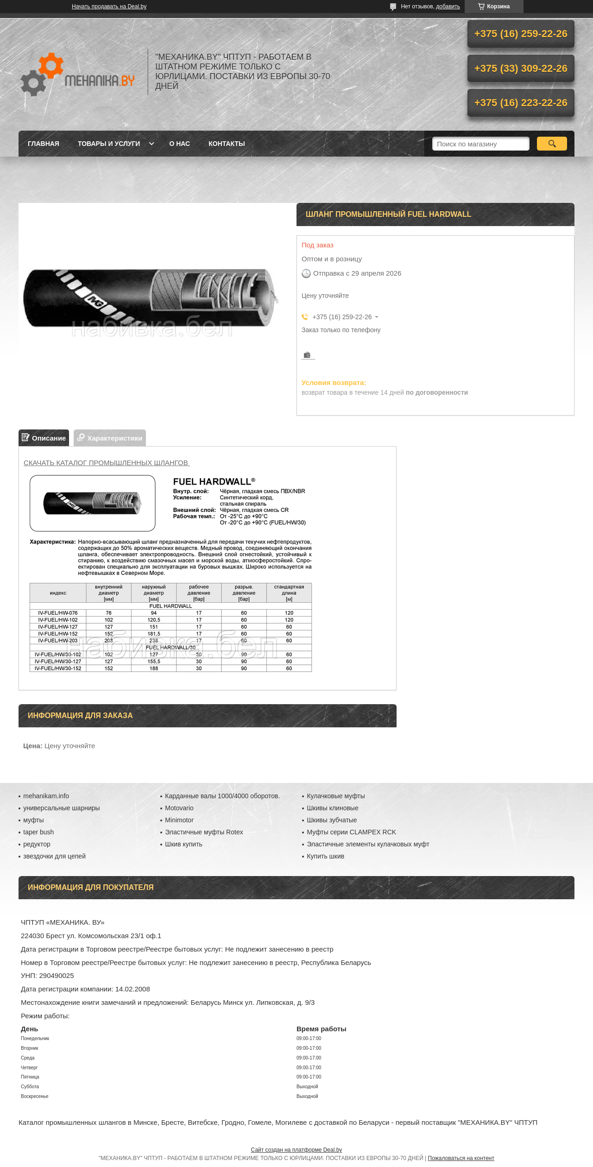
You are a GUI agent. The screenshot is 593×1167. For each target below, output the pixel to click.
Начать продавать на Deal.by (109, 6)
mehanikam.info (46, 796)
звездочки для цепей (54, 856)
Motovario (179, 808)
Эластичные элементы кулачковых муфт (368, 844)
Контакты (226, 143)
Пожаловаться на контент (461, 1158)
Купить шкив (325, 856)
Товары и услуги (109, 143)
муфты (33, 820)
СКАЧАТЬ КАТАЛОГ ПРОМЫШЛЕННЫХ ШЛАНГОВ (107, 463)
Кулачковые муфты (336, 796)
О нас (179, 143)
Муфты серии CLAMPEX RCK (351, 832)
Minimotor (179, 820)
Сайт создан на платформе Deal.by (296, 1150)
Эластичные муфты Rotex (204, 832)
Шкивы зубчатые (332, 820)
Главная (43, 143)
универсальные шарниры (61, 808)
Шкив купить (183, 844)
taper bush (38, 832)
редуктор (36, 844)
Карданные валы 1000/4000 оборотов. (222, 796)
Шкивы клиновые (332, 808)
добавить (448, 6)
